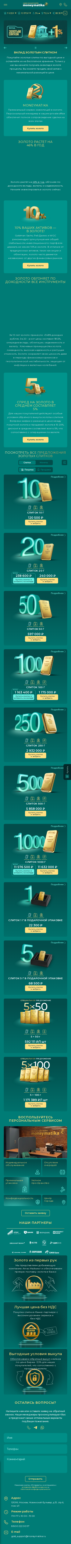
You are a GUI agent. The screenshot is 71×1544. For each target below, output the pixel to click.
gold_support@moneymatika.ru (28, 1536)
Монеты (44, 462)
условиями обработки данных (35, 1487)
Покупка (27, 469)
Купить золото (35, 128)
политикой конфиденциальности (35, 1489)
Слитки (27, 462)
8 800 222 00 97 (20, 1526)
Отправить (35, 1478)
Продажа (44, 469)
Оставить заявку (35, 1213)
